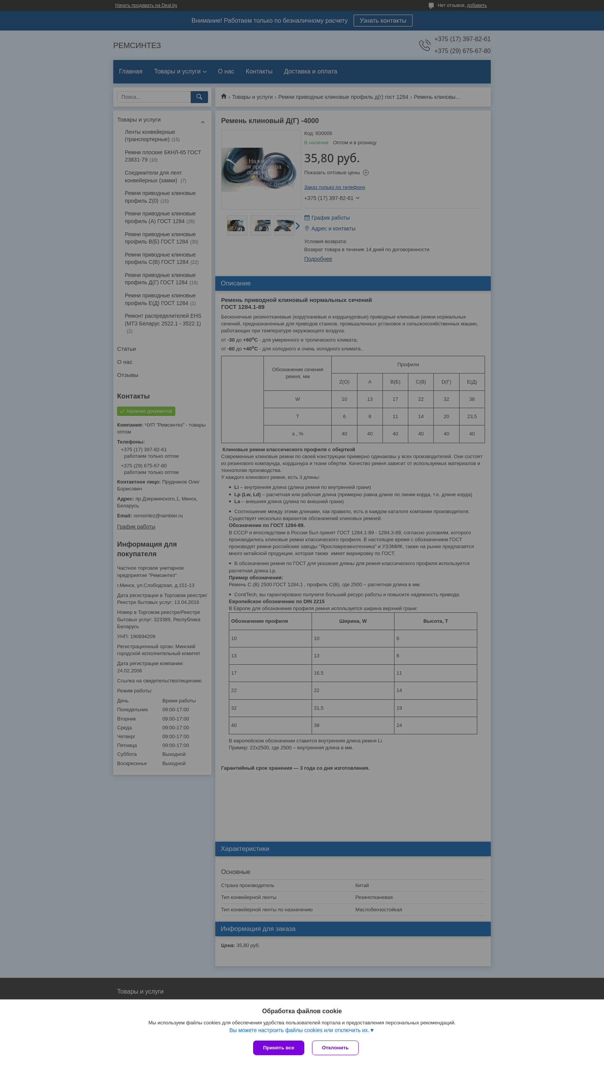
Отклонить (335, 1048)
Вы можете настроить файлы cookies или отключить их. (299, 1030)
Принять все (278, 1048)
